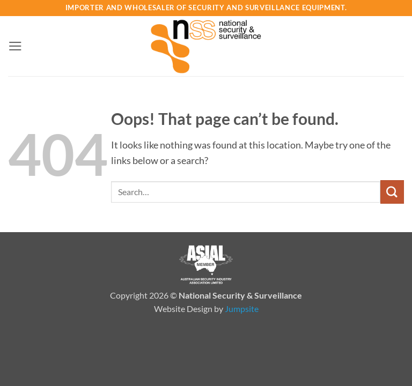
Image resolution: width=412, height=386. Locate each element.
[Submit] (392, 191)
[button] (15, 46)
